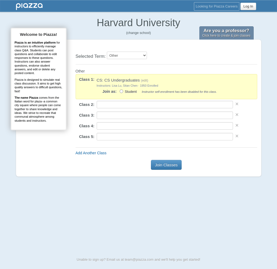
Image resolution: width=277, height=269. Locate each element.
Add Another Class (91, 153)
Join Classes (166, 165)
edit (144, 80)
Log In (248, 6)
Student (131, 92)
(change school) (138, 33)
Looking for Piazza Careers (217, 6)
